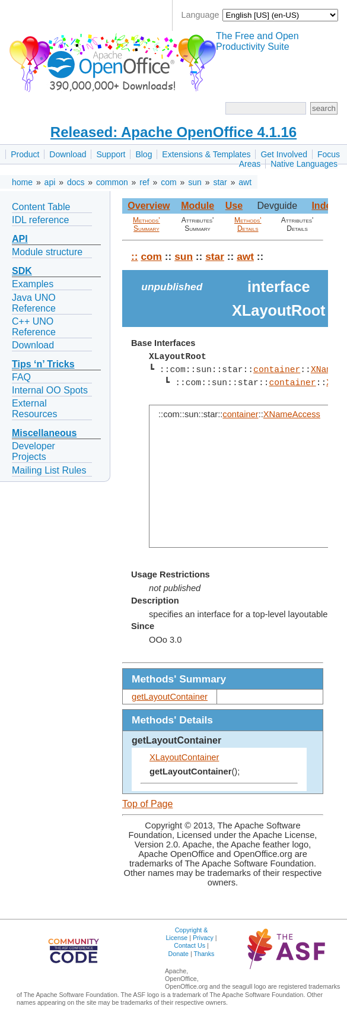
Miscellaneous (44, 433)
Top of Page (147, 804)
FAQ (21, 377)
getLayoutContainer (170, 696)
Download (67, 154)
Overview (149, 206)
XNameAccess (291, 414)
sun (195, 182)
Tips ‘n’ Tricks (43, 364)
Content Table (41, 207)
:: (134, 256)
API (20, 239)
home (22, 182)
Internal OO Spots (50, 390)
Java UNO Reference (34, 303)
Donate (178, 953)
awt (245, 182)
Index (323, 206)
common (112, 182)
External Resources (34, 408)
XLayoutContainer (184, 757)
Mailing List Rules (49, 470)
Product (25, 154)
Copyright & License (186, 933)
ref (144, 182)
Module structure (47, 252)
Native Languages (304, 164)
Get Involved (283, 154)
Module (197, 206)
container (276, 370)
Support (110, 154)
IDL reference (40, 220)
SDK (22, 271)
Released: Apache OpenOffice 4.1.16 (173, 132)
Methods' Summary (146, 224)
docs (76, 182)
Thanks (203, 953)
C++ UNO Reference (34, 326)
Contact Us (189, 945)
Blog (143, 154)
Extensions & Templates (206, 154)
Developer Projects (33, 451)
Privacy (203, 937)
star (220, 182)
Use (234, 206)
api (50, 182)
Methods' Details (248, 224)
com (168, 182)
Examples (32, 284)
